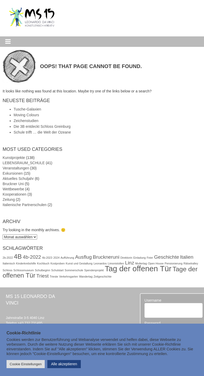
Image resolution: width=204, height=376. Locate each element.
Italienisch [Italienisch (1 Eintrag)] (9, 263)
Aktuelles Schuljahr (18, 178)
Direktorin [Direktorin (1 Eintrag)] (126, 257)
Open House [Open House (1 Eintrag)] (156, 263)
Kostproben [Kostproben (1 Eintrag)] (57, 263)
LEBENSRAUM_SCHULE (24, 163)
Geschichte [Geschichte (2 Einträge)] (166, 257)
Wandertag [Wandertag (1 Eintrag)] (86, 276)
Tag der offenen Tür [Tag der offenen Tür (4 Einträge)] (138, 268)
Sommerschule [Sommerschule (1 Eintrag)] (74, 270)
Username (152, 300)
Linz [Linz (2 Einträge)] (129, 263)
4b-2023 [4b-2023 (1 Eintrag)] (47, 257)
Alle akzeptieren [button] (64, 364)
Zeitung (9, 199)
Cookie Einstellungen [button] (26, 364)
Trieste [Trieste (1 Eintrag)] (54, 276)
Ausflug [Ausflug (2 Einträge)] (83, 257)
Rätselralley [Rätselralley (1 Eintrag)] (191, 263)
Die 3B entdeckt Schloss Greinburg (42, 126)
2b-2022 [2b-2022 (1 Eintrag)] (8, 257)
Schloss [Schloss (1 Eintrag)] (7, 270)
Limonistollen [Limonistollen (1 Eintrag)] (116, 263)
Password (152, 323)
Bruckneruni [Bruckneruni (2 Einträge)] (106, 257)
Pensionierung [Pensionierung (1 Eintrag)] (174, 263)
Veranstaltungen (16, 168)
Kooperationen (14, 194)
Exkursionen (13, 173)
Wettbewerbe (13, 189)
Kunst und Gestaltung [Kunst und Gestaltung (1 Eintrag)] (79, 263)
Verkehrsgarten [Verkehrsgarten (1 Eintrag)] (68, 276)
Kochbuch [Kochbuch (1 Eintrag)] (43, 263)
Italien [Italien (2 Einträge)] (186, 257)
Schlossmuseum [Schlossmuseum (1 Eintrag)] (23, 270)
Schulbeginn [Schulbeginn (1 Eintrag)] (42, 270)
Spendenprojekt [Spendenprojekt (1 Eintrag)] (94, 270)
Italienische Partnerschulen (25, 205)
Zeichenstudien (26, 121)
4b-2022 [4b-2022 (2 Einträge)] (32, 257)
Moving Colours (26, 115)
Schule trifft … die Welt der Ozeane (42, 132)
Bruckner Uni (13, 184)
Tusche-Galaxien (27, 109)
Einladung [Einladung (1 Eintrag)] (139, 257)
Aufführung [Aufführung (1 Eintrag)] (67, 257)
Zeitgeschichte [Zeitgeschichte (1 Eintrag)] (103, 276)
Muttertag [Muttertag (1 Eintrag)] (141, 263)
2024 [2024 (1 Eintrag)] (56, 257)
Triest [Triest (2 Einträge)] (42, 276)
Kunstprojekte (14, 158)
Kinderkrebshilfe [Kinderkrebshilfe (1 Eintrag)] (26, 263)
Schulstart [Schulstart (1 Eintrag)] (57, 270)
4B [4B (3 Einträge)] (18, 256)
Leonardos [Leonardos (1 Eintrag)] (100, 263)
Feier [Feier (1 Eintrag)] (150, 257)
